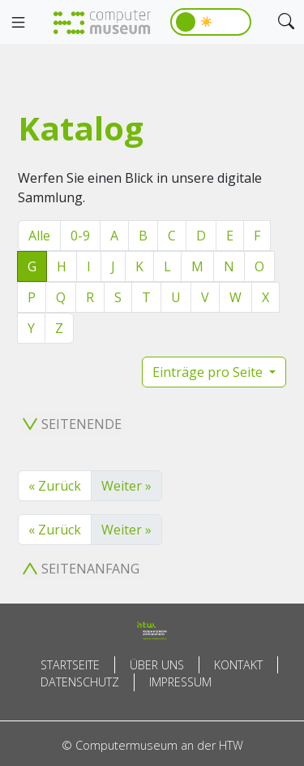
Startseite (70, 665)
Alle (39, 236)
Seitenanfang (81, 569)
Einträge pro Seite (209, 372)
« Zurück (54, 486)
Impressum (180, 682)
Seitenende (72, 424)
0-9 (80, 236)
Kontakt (238, 665)
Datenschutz (80, 682)
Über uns (157, 665)
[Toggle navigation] (18, 22)
